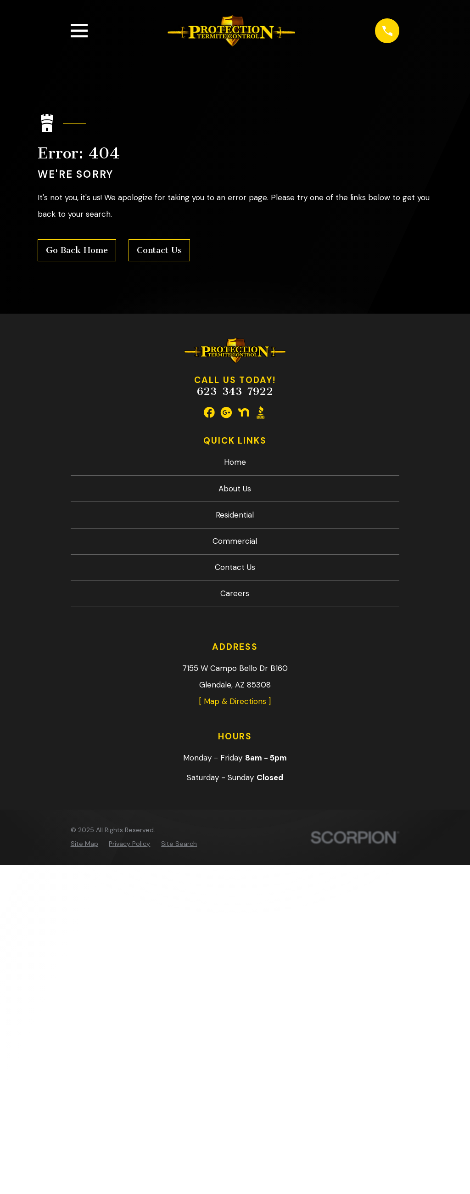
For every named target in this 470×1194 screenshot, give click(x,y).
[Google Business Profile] (226, 412)
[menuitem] (84, 844)
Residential (235, 515)
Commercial (235, 541)
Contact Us (159, 250)
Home (235, 462)
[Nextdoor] (243, 412)
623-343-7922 (235, 391)
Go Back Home (77, 250)
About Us (234, 489)
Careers (234, 593)
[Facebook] (209, 412)
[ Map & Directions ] (235, 701)
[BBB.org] (260, 412)
